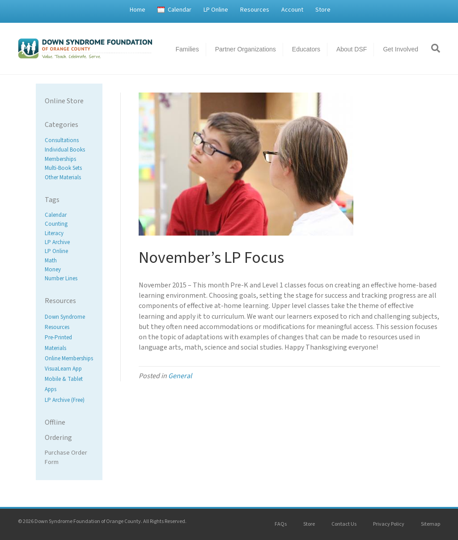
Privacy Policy (388, 524)
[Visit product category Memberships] (69, 159)
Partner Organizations (245, 49)
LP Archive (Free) (65, 400)
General (180, 376)
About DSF (351, 49)
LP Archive (57, 242)
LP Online (216, 9)
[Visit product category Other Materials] (69, 177)
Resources (254, 9)
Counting (56, 224)
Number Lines (61, 278)
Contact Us (343, 524)
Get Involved (400, 49)
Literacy (54, 233)
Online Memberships (69, 358)
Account (292, 9)
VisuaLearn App (63, 369)
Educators (306, 49)
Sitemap (430, 524)
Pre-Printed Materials (58, 343)
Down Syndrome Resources (65, 322)
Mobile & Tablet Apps (64, 384)
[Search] (432, 48)
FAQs (281, 524)
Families (187, 49)
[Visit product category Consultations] (69, 140)
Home (137, 9)
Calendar (179, 9)
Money (53, 270)
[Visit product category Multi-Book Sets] (69, 168)
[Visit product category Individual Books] (69, 150)
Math (51, 261)
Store (323, 9)
